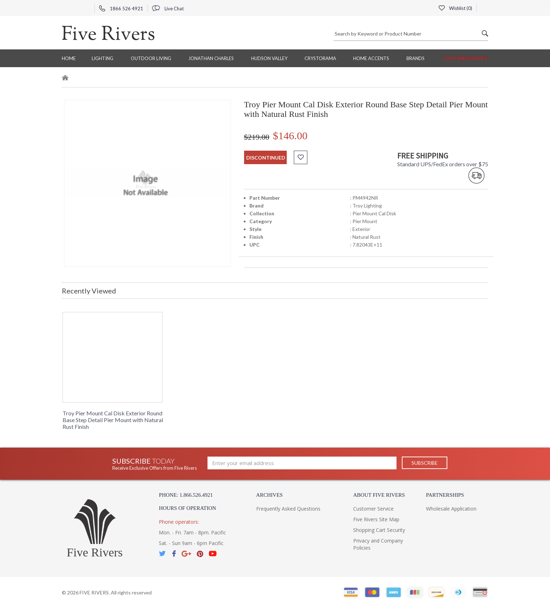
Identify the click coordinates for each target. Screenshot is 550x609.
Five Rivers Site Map (376, 519)
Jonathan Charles (211, 58)
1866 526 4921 (121, 8)
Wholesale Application (451, 508)
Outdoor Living (151, 58)
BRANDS (415, 58)
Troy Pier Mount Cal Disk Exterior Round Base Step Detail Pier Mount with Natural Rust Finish (113, 420)
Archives (269, 495)
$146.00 (290, 135)
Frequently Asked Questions (288, 508)
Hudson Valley (269, 58)
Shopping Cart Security (379, 530)
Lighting (102, 58)
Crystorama (320, 58)
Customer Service (465, 58)
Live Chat (168, 8)
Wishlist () (455, 8)
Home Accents (371, 58)
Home (69, 58)
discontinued (265, 158)
